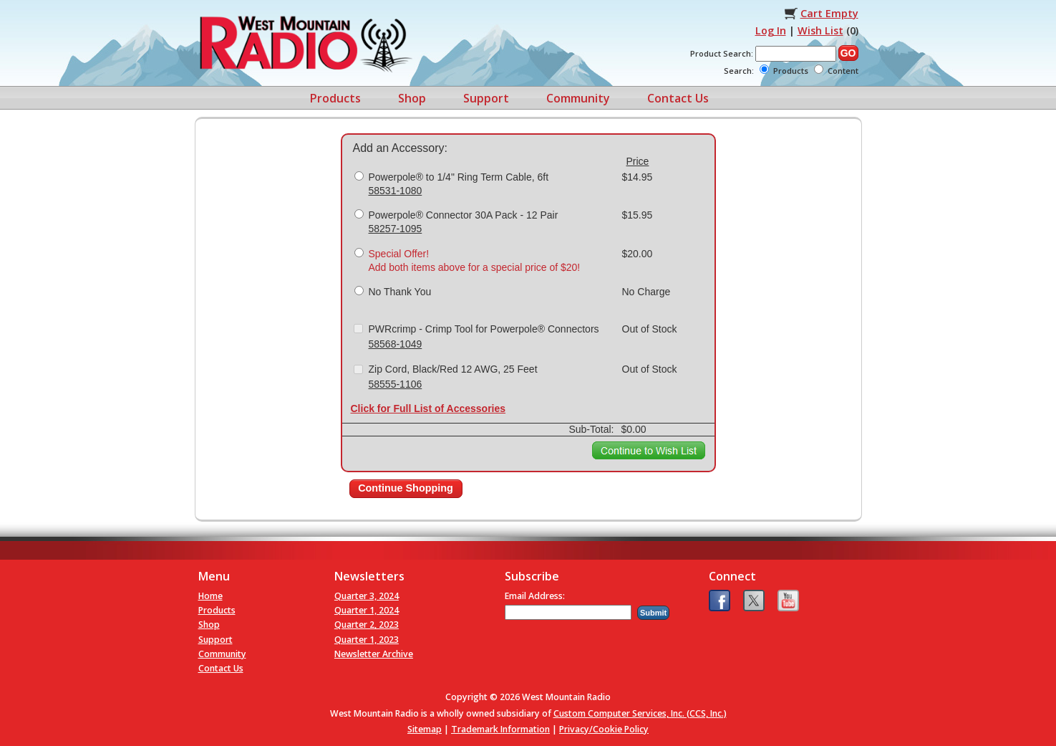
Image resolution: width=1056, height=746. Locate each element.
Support (486, 98)
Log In (770, 30)
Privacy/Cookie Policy (604, 729)
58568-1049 (395, 344)
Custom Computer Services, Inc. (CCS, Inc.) (640, 713)
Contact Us (678, 98)
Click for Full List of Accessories (428, 408)
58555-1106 (395, 384)
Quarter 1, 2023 (366, 639)
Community (578, 98)
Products (335, 98)
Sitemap (424, 729)
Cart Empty (829, 13)
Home (210, 596)
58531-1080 (395, 190)
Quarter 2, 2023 (366, 624)
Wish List (820, 30)
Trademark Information (500, 729)
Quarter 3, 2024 (366, 596)
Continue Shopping (405, 488)
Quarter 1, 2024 (366, 610)
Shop (412, 98)
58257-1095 (395, 228)
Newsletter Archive (373, 654)
